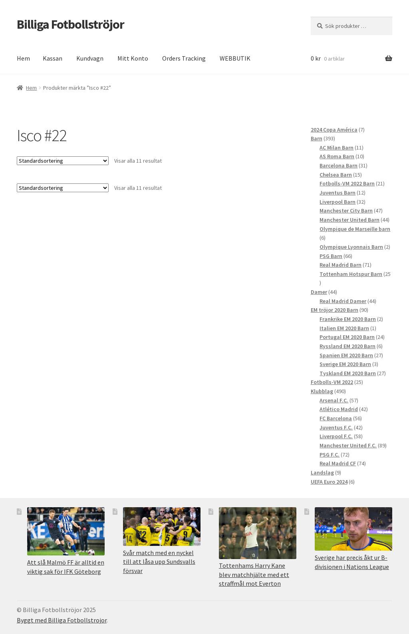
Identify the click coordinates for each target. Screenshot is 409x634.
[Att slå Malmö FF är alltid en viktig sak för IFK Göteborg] (66, 531)
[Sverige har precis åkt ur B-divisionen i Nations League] (353, 529)
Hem (23, 58)
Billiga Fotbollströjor (70, 24)
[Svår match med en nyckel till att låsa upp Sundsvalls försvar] (162, 526)
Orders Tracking (184, 58)
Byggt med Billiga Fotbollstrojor (62, 620)
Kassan (52, 58)
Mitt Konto (132, 58)
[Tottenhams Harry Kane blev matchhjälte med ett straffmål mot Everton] (257, 533)
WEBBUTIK (235, 58)
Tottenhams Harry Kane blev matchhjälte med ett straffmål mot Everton (254, 574)
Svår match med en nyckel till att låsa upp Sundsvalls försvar (159, 562)
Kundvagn (89, 58)
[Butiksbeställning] (63, 160)
